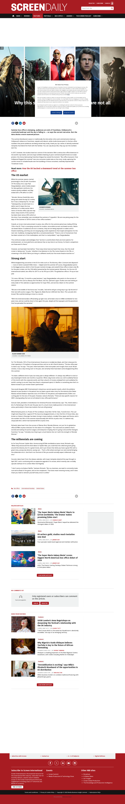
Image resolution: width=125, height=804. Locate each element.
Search (112, 8)
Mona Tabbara (59, 650)
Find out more (17, 787)
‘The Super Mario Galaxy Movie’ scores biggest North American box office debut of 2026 (58, 558)
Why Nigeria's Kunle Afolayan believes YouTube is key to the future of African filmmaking (55, 645)
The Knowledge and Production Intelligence (97, 783)
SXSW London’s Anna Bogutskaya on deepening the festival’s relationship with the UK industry (57, 623)
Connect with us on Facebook (50, 763)
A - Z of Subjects (73, 756)
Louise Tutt (56, 628)
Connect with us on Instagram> (75, 763)
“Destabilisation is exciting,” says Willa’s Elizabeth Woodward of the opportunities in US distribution (58, 667)
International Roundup (28, 488)
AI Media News (88, 776)
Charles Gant (57, 520)
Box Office (17, 488)
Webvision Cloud (66, 797)
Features (40, 617)
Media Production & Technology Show (61, 776)
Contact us (45, 756)
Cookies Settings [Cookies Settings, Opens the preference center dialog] (56, 112)
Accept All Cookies (69, 112)
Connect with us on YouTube (68, 763)
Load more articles (45, 575)
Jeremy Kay (56, 540)
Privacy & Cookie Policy (47, 792)
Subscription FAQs (94, 792)
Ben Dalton (58, 672)
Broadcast (86, 774)
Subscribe (100, 3)
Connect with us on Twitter (56, 763)
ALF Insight (87, 778)
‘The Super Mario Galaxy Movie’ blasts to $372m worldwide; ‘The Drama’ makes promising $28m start (56, 515)
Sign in (107, 3)
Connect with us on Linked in (63, 763)
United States (40, 488)
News (39, 509)
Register (92, 3)
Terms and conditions (31, 792)
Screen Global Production (91, 781)
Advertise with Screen (19, 756)
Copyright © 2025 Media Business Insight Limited (72, 792)
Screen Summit (54, 774)
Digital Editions (100, 756)
